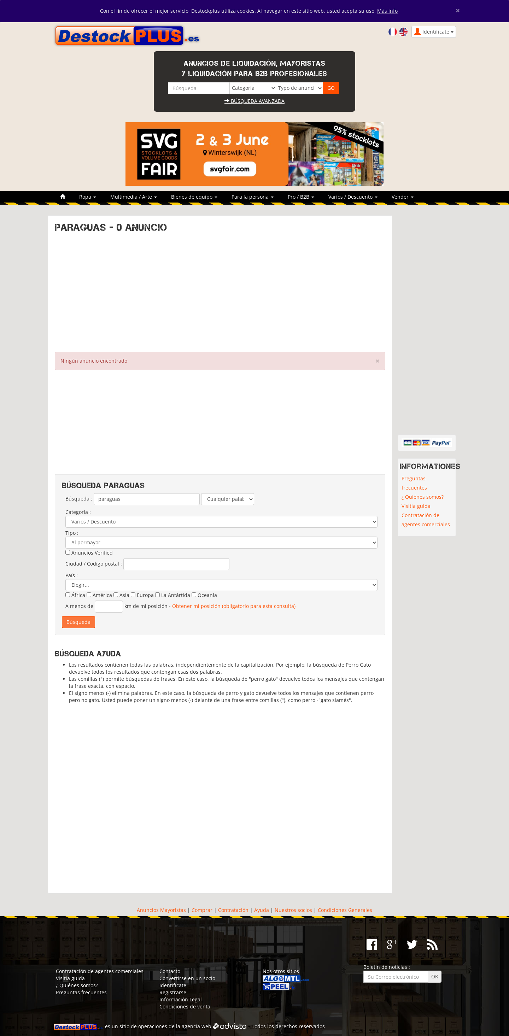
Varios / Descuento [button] (353, 196)
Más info (387, 10)
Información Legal (180, 999)
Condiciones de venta (184, 1006)
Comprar (202, 910)
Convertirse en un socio (187, 978)
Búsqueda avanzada (254, 101)
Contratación (233, 910)
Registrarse (172, 992)
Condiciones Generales (345, 910)
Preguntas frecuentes (414, 483)
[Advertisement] (220, 293)
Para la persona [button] (253, 196)
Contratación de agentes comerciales (426, 520)
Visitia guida (416, 506)
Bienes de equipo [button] (194, 196)
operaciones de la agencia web (174, 1026)
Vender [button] (403, 196)
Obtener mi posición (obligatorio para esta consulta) (234, 606)
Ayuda (261, 910)
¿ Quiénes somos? (423, 496)
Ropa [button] (87, 196)
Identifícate (172, 985)
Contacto (169, 971)
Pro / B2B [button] (301, 196)
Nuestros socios (293, 910)
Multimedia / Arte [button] (133, 196)
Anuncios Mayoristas (161, 910)
